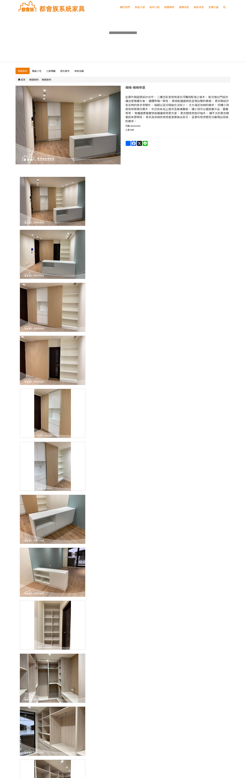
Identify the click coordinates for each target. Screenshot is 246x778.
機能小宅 (36, 74)
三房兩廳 (51, 74)
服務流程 (184, 7)
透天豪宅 (65, 74)
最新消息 (199, 7)
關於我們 (125, 7)
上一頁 (123, 708)
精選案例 (169, 7)
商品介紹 (140, 7)
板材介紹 (155, 7)
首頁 (21, 83)
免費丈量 (214, 7)
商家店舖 (79, 74)
